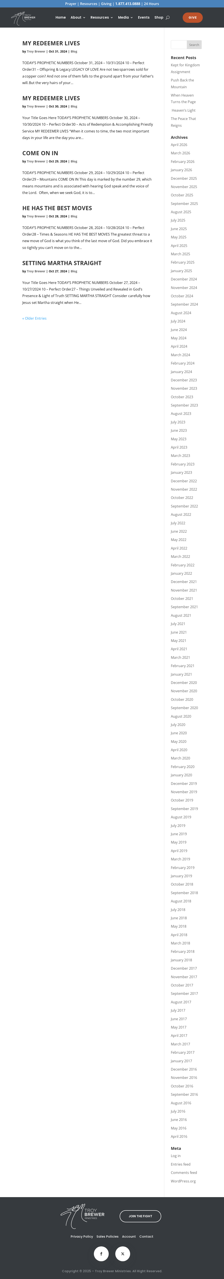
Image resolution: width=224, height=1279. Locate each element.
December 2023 (184, 380)
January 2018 (181, 960)
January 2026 (181, 169)
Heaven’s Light (183, 110)
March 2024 (180, 354)
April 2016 (179, 1136)
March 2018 (180, 943)
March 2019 (180, 859)
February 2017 (182, 1052)
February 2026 (182, 161)
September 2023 (184, 405)
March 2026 (180, 153)
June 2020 (179, 733)
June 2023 (179, 430)
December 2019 (184, 783)
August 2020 (181, 716)
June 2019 (179, 834)
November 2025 (184, 186)
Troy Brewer (36, 51)
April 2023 (179, 447)
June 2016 (179, 1119)
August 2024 (181, 312)
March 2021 (180, 657)
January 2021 (181, 674)
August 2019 (181, 817)
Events (144, 18)
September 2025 (184, 203)
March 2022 (180, 556)
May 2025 (178, 237)
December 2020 (184, 682)
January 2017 (181, 1061)
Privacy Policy (82, 1236)
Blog (74, 51)
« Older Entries (34, 318)
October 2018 (182, 884)
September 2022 (184, 506)
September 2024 (184, 304)
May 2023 (178, 439)
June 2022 (179, 531)
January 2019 (181, 876)
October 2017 (182, 985)
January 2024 (181, 371)
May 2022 (178, 539)
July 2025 (178, 220)
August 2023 (181, 413)
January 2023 (181, 472)
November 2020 (184, 691)
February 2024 (182, 363)
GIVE (193, 17)
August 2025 (181, 212)
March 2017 (180, 1044)
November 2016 (184, 1077)
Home (61, 18)
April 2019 (179, 850)
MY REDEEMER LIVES (51, 43)
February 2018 (182, 951)
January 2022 (181, 573)
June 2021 (179, 632)
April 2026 (179, 144)
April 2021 (179, 649)
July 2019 (178, 825)
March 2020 (180, 758)
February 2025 (182, 262)
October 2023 (182, 397)
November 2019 (184, 791)
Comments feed (184, 1172)
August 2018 (181, 901)
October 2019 (182, 800)
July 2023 (178, 422)
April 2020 (179, 749)
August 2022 (181, 514)
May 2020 (178, 741)
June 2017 (179, 1019)
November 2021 (184, 590)
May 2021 (178, 640)
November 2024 (184, 287)
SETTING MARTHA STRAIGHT (62, 263)
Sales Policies (107, 1236)
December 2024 (184, 279)
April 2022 (179, 548)
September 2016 (184, 1094)
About (76, 18)
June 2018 (179, 918)
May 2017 (178, 1027)
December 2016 (184, 1069)
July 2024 (178, 321)
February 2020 (182, 766)
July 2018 (178, 909)
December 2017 (184, 968)
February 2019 (182, 867)
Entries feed (181, 1164)
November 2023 (184, 388)
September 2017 (184, 993)
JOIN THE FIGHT (140, 1216)
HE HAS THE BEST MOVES (57, 208)
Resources (100, 18)
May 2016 (178, 1128)
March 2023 (180, 455)
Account (129, 1236)
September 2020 (184, 707)
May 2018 (178, 926)
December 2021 (184, 581)
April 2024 (179, 346)
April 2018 (179, 934)
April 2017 (179, 1035)
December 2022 (184, 481)
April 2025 (179, 245)
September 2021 (184, 606)
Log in (176, 1155)
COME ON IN (40, 153)
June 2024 (179, 329)
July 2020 (178, 724)
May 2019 (178, 842)
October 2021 (182, 598)
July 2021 (178, 623)
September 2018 (184, 892)
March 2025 (180, 254)
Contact (146, 1236)
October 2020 (182, 699)
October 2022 (182, 497)
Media (123, 18)
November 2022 (184, 489)
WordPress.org (183, 1181)
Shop (158, 18)
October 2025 (182, 195)
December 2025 (184, 178)
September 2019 (184, 808)
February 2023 (182, 464)
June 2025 (179, 228)
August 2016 (181, 1103)
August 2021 (181, 615)
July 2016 (178, 1111)
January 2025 (181, 270)
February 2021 (182, 665)
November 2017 (184, 976)
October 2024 (182, 296)
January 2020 (181, 775)
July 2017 (178, 1010)
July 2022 (178, 523)
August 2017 (181, 1002)
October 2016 (182, 1086)
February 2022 (182, 565)
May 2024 (178, 338)
